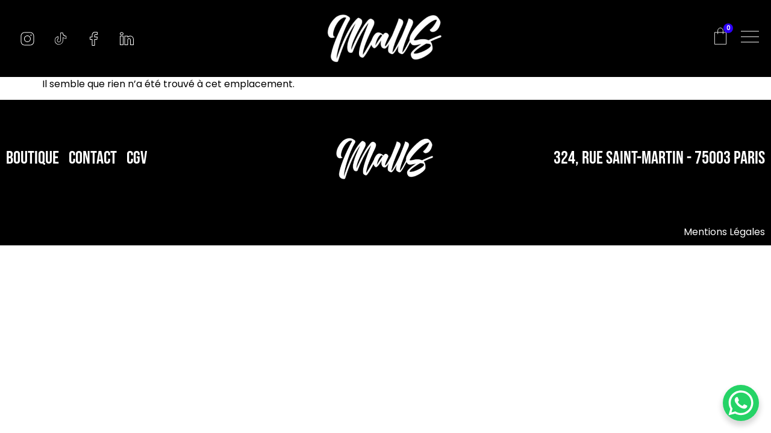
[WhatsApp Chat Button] (741, 403)
